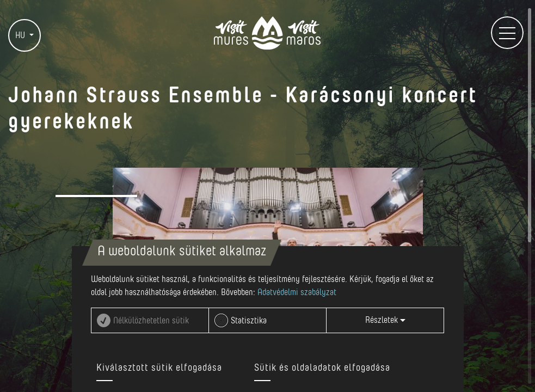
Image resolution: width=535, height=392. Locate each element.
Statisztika (249, 320)
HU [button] (21, 35)
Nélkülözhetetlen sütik (151, 320)
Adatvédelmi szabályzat (296, 292)
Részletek (385, 320)
